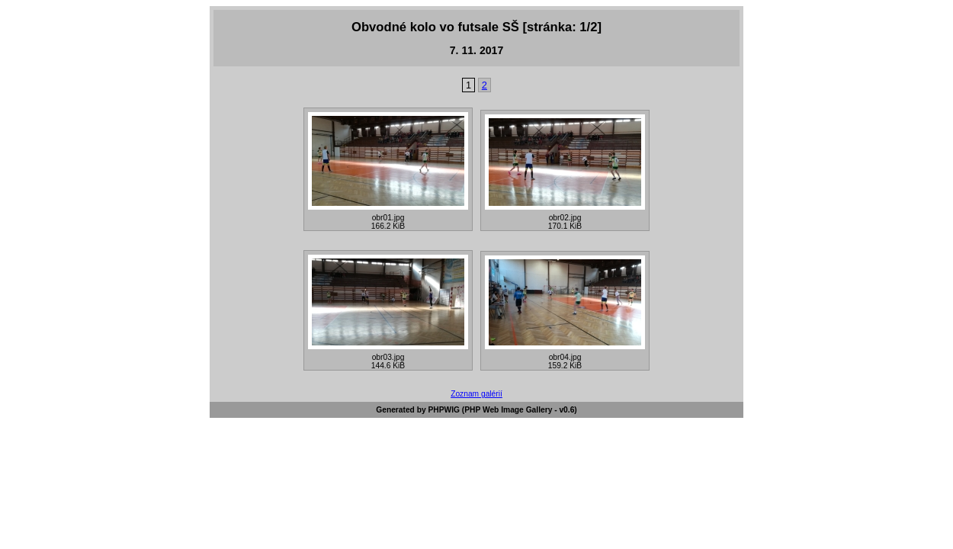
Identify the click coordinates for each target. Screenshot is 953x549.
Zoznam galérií (476, 394)
